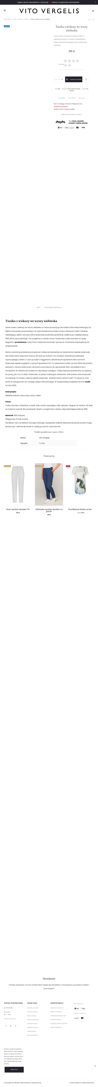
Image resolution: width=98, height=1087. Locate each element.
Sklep (14, 19)
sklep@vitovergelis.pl (10, 1019)
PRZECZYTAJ (14, 1069)
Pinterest (72, 98)
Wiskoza (26, 19)
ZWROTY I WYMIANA (55, 1012)
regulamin (78, 1083)
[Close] (95, 2)
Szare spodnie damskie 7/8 (17, 509)
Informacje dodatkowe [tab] (52, 307)
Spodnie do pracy (32, 1027)
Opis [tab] (38, 307)
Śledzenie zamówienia (56, 1008)
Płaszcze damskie (32, 1035)
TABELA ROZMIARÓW (56, 1027)
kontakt (72, 1083)
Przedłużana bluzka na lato (80, 509)
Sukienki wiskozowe (32, 1019)
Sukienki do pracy (32, 1023)
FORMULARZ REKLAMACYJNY (58, 1016)
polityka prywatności (88, 1083)
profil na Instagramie (14, 382)
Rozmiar (61, 64)
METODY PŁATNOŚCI (55, 1019)
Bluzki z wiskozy (31, 1016)
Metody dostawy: (78, 1003)
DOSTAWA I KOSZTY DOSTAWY (58, 1023)
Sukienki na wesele (32, 1008)
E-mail (82, 98)
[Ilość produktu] (59, 79)
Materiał (20, 19)
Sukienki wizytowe (32, 1012)
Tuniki (68, 89)
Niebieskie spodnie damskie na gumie (49, 510)
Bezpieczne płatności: (80, 1013)
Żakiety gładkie (31, 1031)
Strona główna (7, 19)
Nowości (73, 89)
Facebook (61, 98)
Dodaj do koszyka (73, 79)
